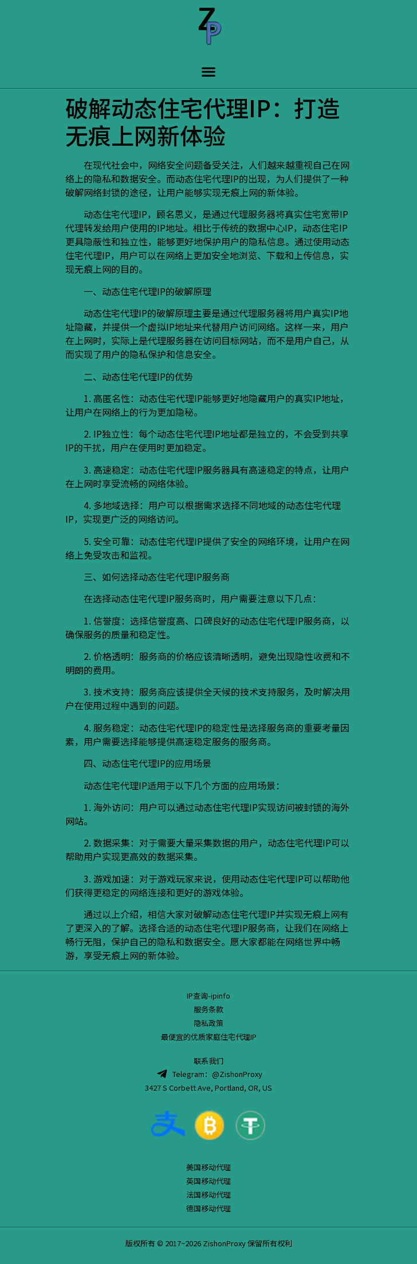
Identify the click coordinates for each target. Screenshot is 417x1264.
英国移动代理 (208, 1180)
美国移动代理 (208, 1167)
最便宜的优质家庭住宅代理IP (209, 1036)
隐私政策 (208, 1022)
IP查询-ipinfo (208, 995)
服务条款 (208, 1009)
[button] (209, 71)
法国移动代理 (208, 1194)
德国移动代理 (208, 1208)
